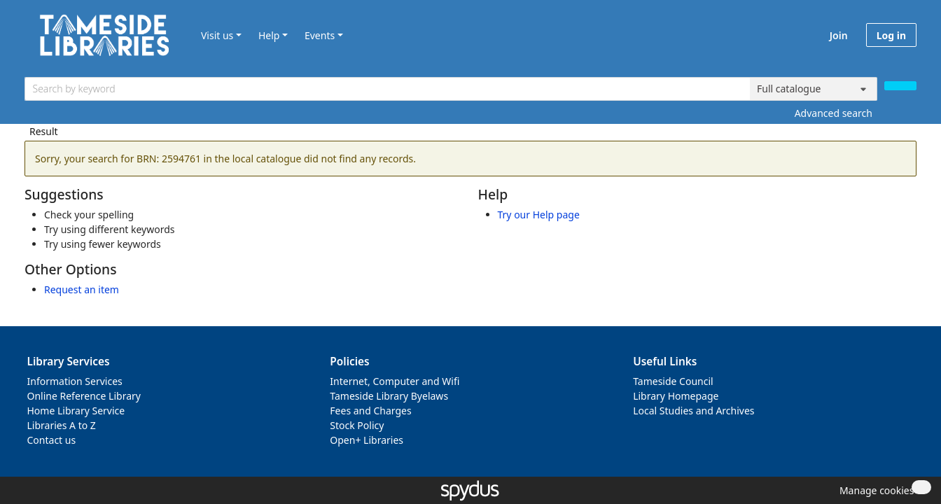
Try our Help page (539, 214)
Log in (891, 35)
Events (320, 35)
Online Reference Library (84, 395)
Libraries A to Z (61, 425)
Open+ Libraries (366, 440)
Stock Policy (357, 425)
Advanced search (833, 113)
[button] (874, 490)
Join (839, 35)
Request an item (81, 289)
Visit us (217, 35)
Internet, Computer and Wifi (394, 381)
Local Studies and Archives (693, 410)
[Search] (900, 85)
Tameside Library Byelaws (389, 395)
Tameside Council (673, 381)
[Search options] (813, 89)
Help (269, 35)
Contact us (51, 440)
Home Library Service (76, 410)
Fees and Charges (370, 410)
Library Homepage (675, 395)
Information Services (75, 381)
